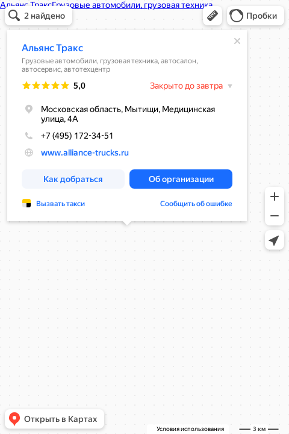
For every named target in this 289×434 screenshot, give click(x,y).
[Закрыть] (237, 41)
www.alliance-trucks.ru (85, 152)
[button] (212, 15)
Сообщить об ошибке (196, 204)
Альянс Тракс (52, 48)
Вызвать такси (60, 204)
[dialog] (127, 125)
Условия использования (190, 429)
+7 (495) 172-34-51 (68, 135)
